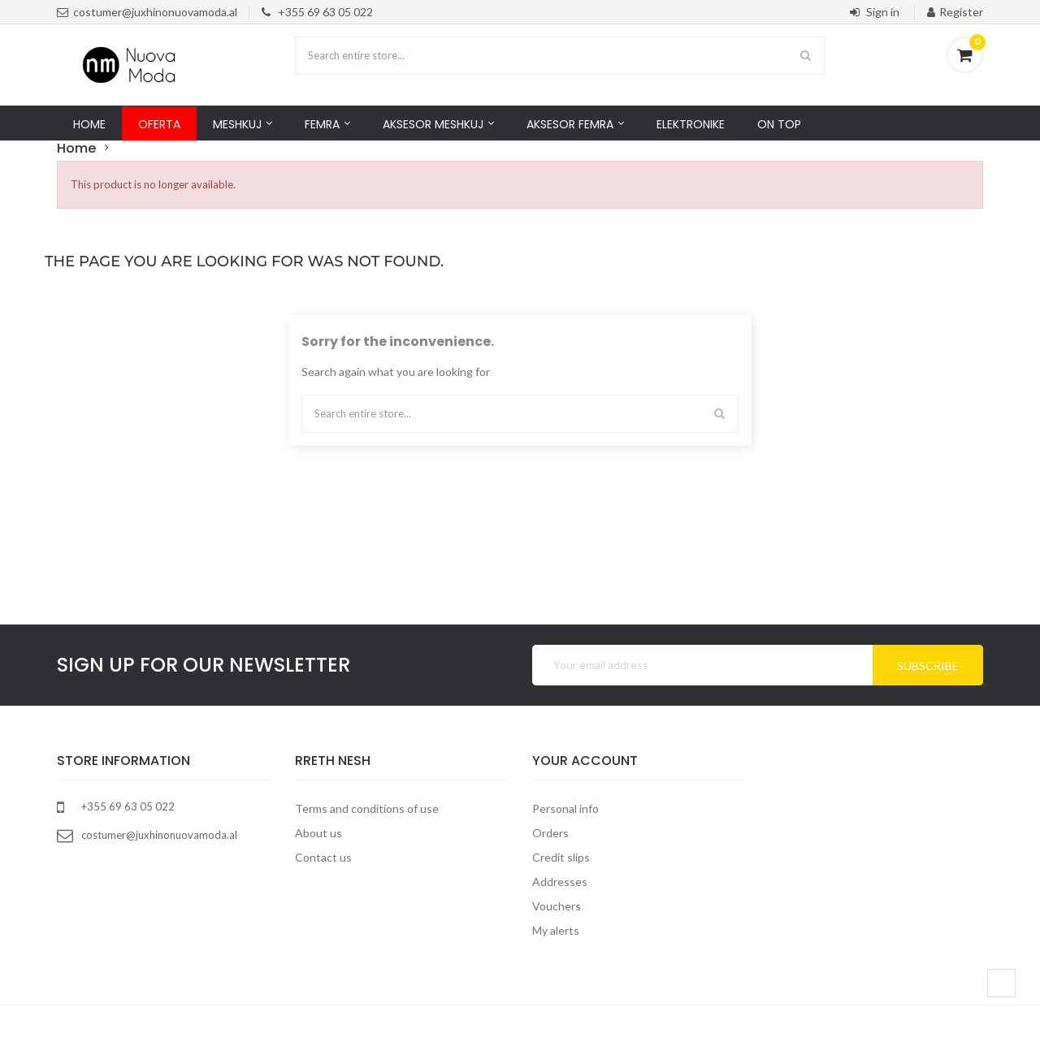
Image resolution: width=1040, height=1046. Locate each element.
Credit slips (561, 857)
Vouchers (556, 906)
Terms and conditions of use (367, 808)
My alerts (555, 930)
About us (318, 833)
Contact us (323, 857)
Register (955, 12)
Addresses (559, 881)
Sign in (876, 12)
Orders (550, 833)
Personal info (565, 808)
